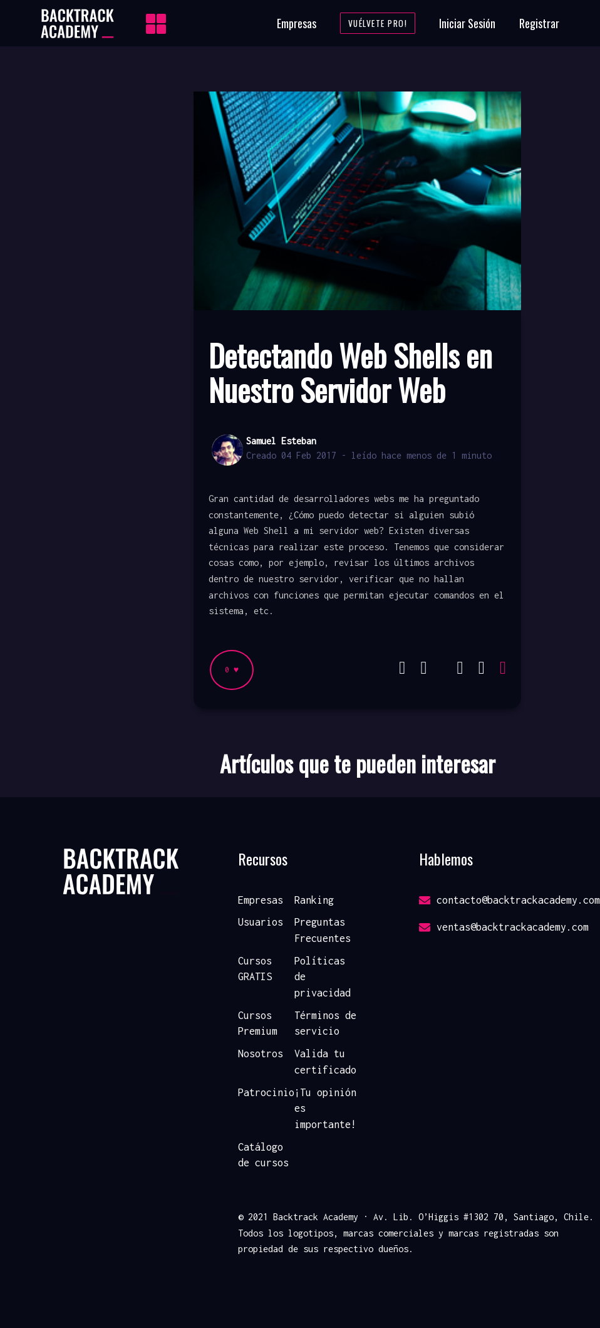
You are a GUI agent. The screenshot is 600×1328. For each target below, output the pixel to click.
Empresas (296, 23)
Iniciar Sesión (467, 23)
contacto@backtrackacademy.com (509, 900)
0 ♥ (232, 669)
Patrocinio (266, 1092)
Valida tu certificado (325, 1061)
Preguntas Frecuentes (322, 930)
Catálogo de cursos (263, 1155)
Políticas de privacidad (322, 976)
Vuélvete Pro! (378, 23)
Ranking (314, 900)
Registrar (539, 23)
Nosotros (260, 1053)
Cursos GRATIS (255, 969)
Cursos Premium (257, 1023)
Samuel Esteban (281, 441)
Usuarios (260, 922)
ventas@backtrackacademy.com (504, 927)
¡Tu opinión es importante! (325, 1108)
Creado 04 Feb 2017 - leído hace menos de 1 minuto (369, 455)
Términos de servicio (325, 1023)
